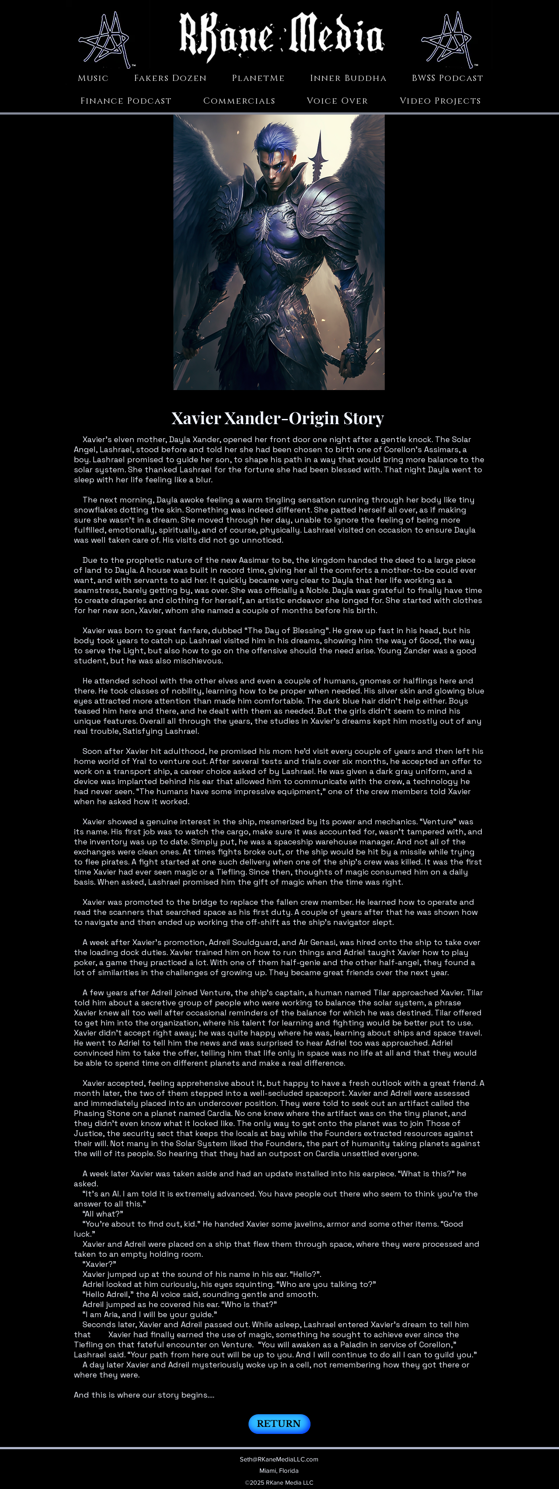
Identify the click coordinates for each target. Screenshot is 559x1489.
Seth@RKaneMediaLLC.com (279, 1459)
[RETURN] (279, 1424)
